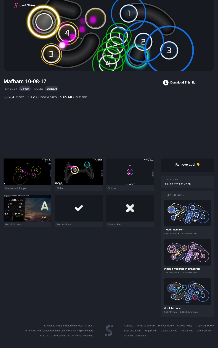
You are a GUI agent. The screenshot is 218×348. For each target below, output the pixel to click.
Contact (128, 325)
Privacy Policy (166, 325)
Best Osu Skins (132, 330)
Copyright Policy (205, 325)
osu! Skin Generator (135, 335)
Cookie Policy (184, 325)
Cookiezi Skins (169, 330)
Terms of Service (145, 325)
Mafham (24, 88)
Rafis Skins (186, 330)
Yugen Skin (151, 330)
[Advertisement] (86, 132)
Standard (52, 88)
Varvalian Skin (204, 330)
